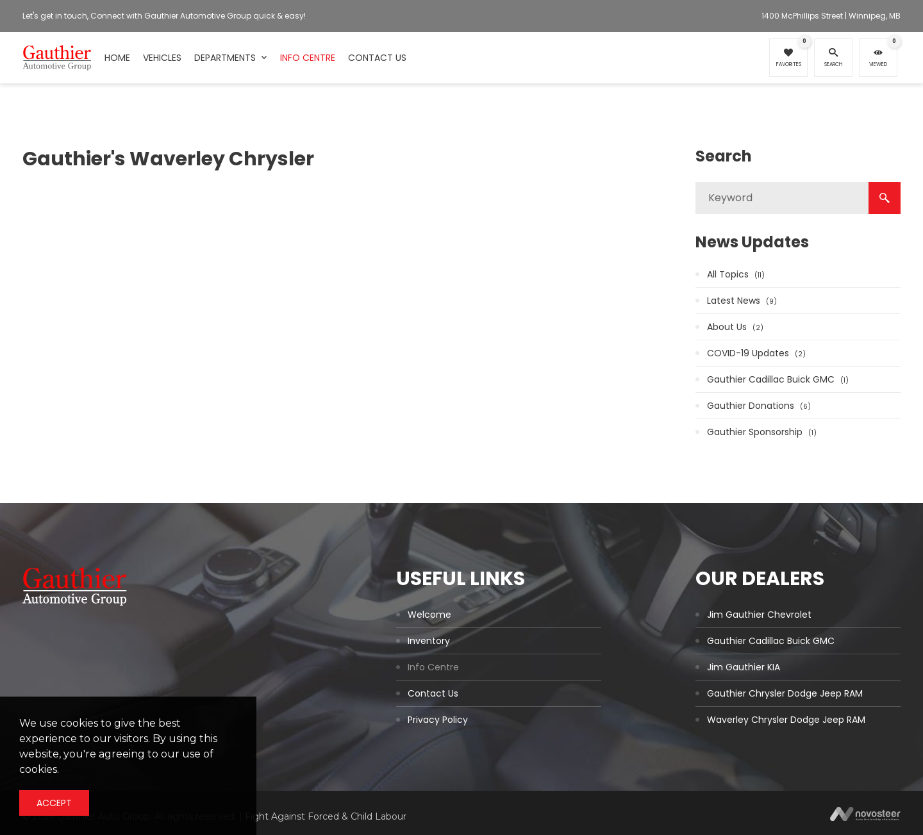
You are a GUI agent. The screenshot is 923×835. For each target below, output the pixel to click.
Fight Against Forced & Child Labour (325, 816)
